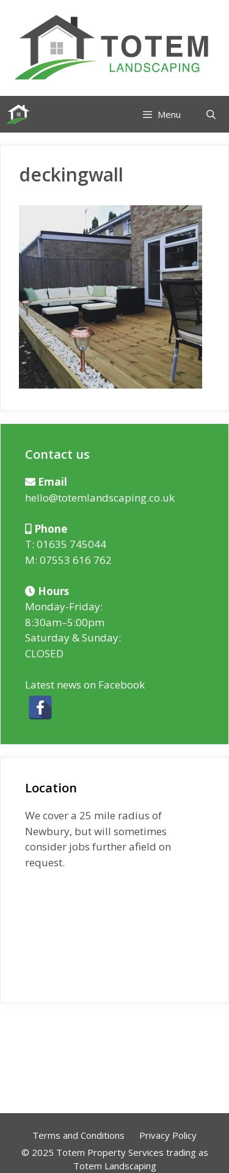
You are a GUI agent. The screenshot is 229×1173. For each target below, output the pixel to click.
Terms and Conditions (78, 1135)
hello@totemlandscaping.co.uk (100, 498)
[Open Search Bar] (211, 114)
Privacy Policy (168, 1135)
